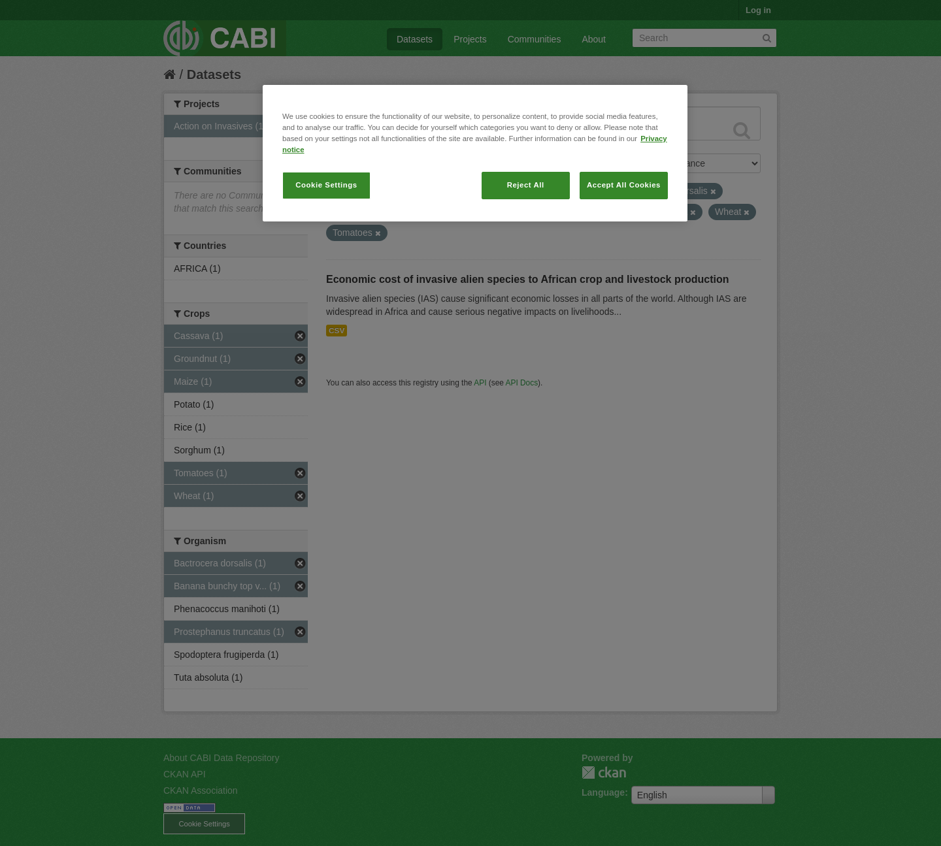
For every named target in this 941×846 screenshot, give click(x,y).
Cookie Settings (326, 185)
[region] (475, 153)
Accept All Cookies (624, 185)
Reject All (525, 185)
